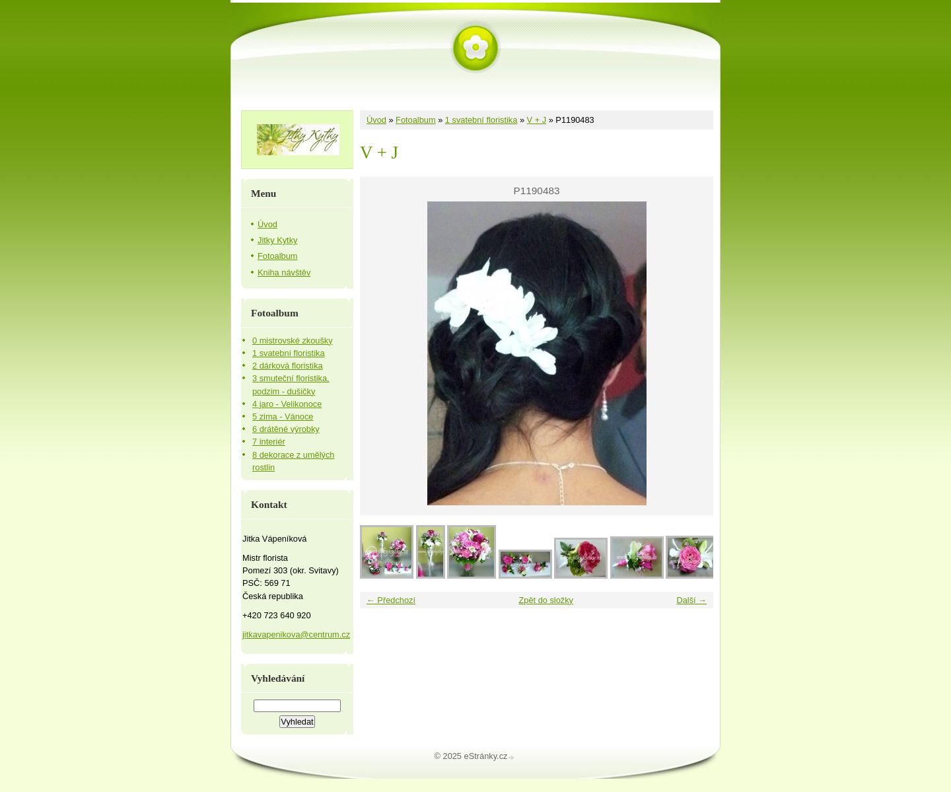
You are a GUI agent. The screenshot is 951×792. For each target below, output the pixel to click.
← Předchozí (391, 600)
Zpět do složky (545, 600)
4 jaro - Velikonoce (287, 404)
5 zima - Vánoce (282, 416)
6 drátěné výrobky (286, 429)
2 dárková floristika (287, 366)
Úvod (376, 120)
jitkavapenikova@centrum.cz (296, 634)
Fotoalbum (415, 120)
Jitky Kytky (277, 240)
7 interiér (268, 442)
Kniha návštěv (284, 272)
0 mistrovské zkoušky (292, 340)
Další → (691, 600)
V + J (537, 120)
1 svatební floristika (481, 120)
